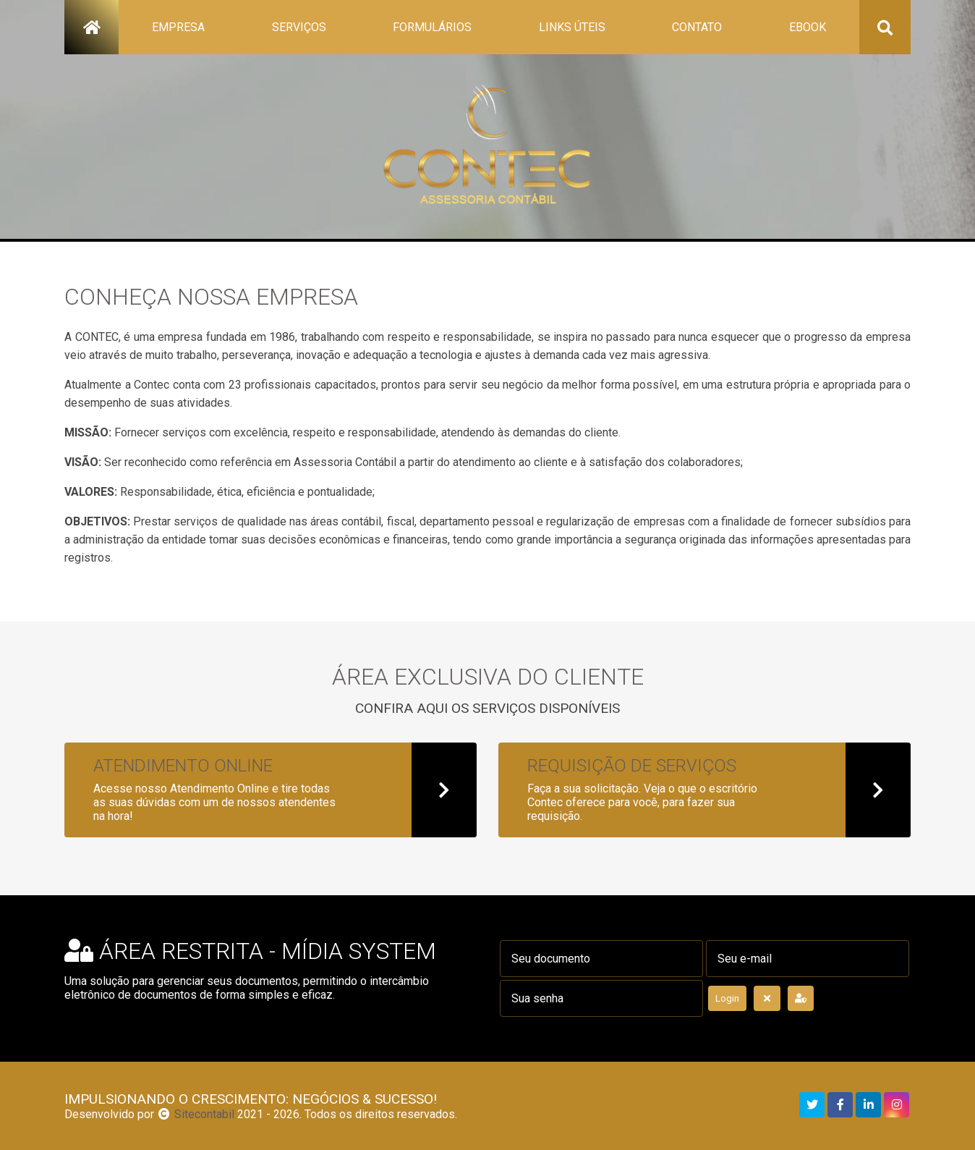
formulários (432, 27)
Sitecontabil (204, 1114)
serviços (299, 27)
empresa (178, 27)
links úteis (572, 27)
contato (697, 27)
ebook (807, 27)
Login (727, 998)
